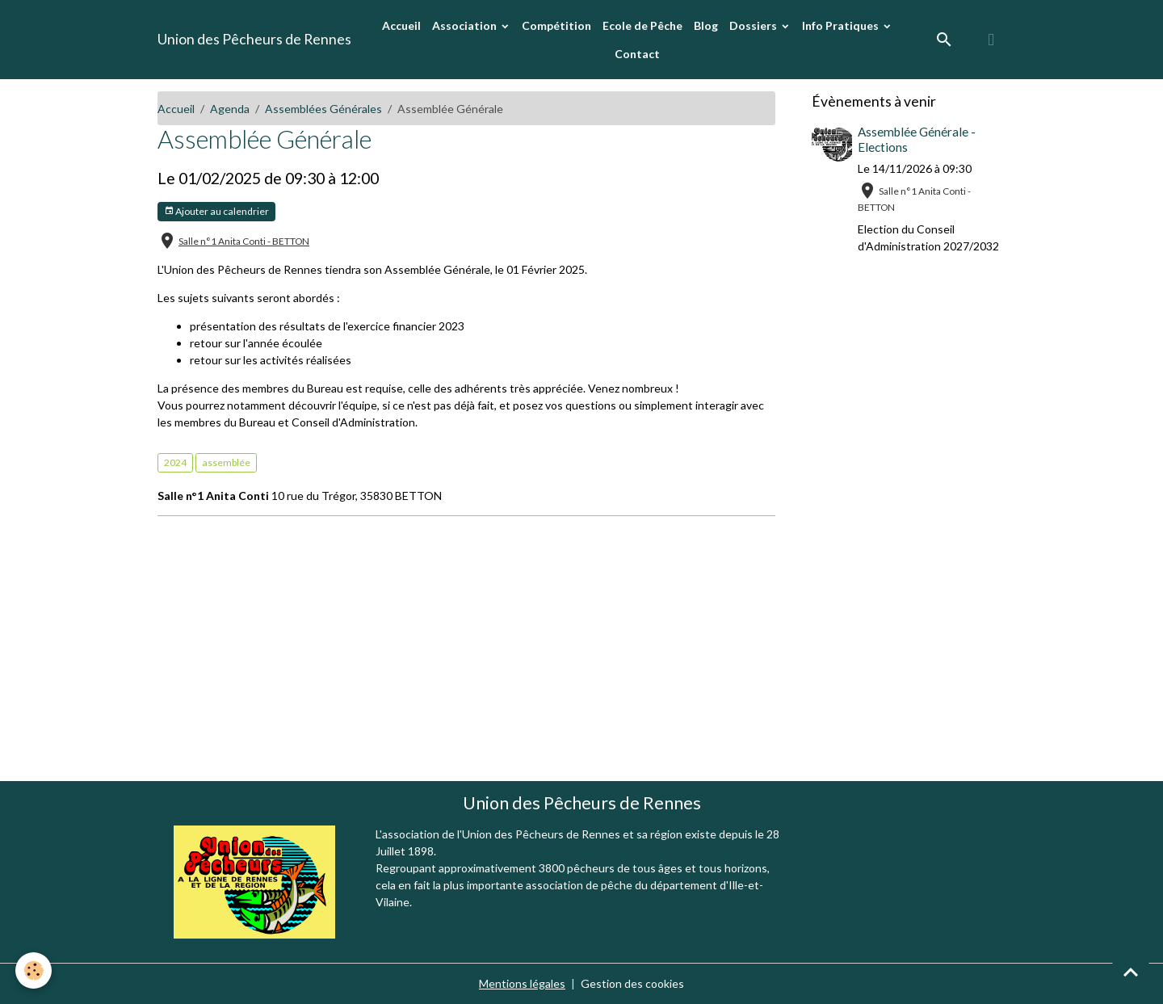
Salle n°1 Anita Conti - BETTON (243, 241)
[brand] (254, 39)
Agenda (230, 109)
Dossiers (754, 25)
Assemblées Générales (323, 109)
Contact (637, 54)
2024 (175, 462)
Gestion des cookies (632, 983)
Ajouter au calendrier (216, 211)
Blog (706, 25)
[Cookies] (34, 970)
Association (465, 25)
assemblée (226, 462)
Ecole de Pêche (642, 25)
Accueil (401, 25)
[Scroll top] (1131, 971)
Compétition (556, 25)
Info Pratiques (841, 25)
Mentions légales (522, 983)
